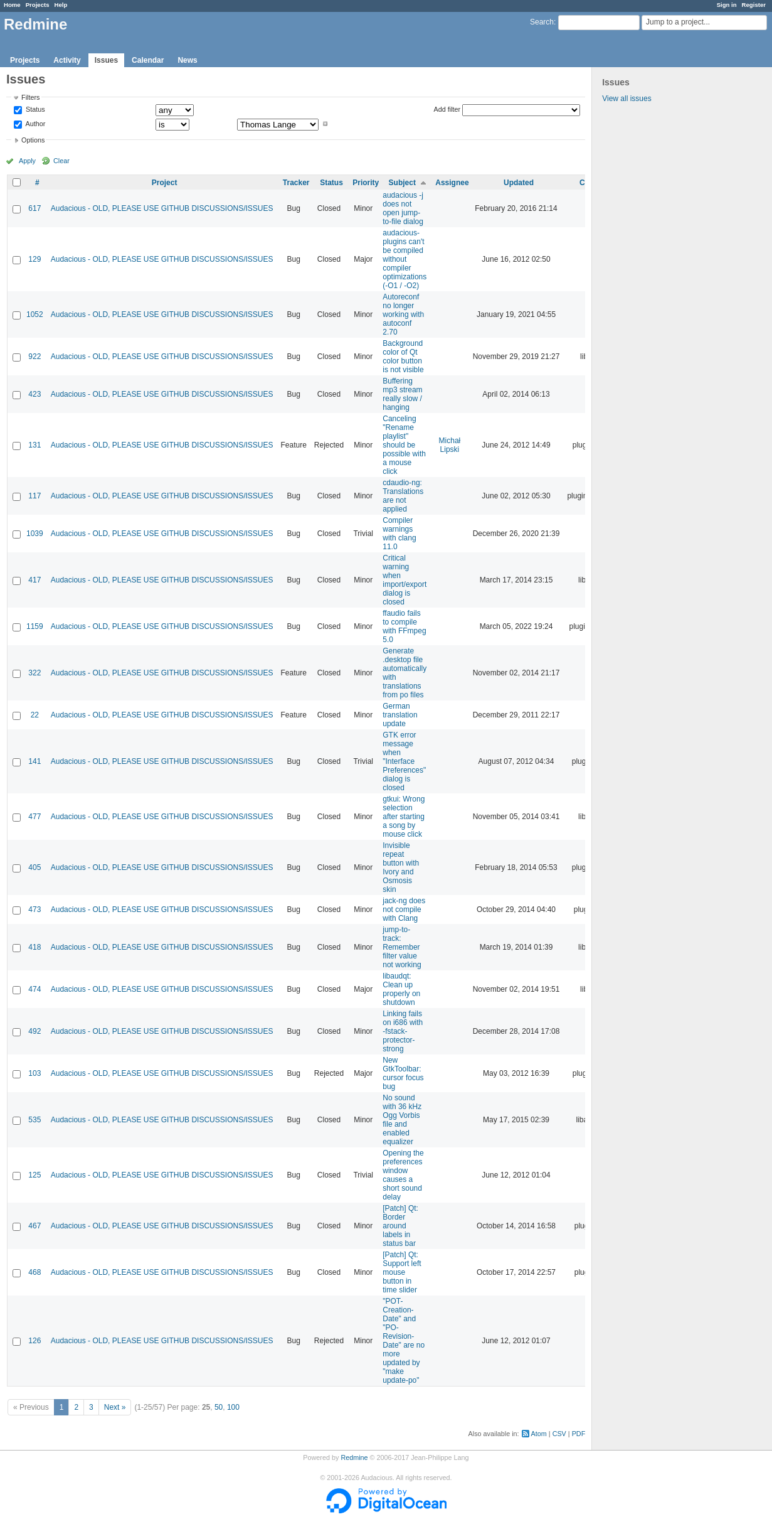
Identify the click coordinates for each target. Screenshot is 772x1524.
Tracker (296, 182)
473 (34, 909)
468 (34, 1272)
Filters (30, 97)
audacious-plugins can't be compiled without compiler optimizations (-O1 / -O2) (404, 259)
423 (34, 394)
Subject (402, 182)
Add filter (447, 109)
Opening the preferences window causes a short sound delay (403, 1175)
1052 (34, 314)
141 (34, 761)
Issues (106, 60)
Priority (365, 182)
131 (34, 445)
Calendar (148, 60)
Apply (27, 160)
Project (164, 182)
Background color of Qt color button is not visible (403, 356)
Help (61, 4)
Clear (61, 160)
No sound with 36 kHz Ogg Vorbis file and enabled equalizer (402, 1119)
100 (233, 1407)
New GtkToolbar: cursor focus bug (403, 1073)
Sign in (727, 4)
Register (754, 4)
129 (34, 259)
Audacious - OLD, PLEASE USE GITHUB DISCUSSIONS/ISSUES (162, 208)
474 (34, 989)
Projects (38, 4)
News (187, 60)
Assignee (451, 182)
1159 (34, 626)
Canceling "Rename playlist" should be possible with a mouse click (404, 445)
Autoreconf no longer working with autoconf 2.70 (403, 314)
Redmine (354, 1457)
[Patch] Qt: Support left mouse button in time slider (402, 1272)
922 (34, 356)
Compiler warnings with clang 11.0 (399, 533)
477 (34, 816)
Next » (115, 1407)
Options (33, 140)
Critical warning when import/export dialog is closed (404, 580)
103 (34, 1073)
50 (218, 1407)
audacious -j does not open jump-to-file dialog (403, 208)
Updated (519, 182)
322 (34, 672)
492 (34, 1031)
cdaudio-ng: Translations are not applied (403, 495)
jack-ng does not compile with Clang (404, 909)
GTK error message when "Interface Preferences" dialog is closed (404, 761)
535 (34, 1119)
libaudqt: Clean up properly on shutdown (401, 989)
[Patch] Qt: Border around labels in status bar (400, 1226)
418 (34, 947)
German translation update (400, 715)
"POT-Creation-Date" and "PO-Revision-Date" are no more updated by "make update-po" (404, 1341)
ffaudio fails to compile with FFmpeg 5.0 (404, 626)
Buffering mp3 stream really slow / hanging (402, 394)
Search (542, 22)
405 (34, 867)
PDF (579, 1433)
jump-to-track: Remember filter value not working (402, 947)
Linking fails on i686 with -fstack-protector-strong (403, 1031)
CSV (559, 1433)
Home (12, 4)
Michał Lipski (450, 445)
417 (34, 580)
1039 (34, 533)
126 (34, 1340)
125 (34, 1175)
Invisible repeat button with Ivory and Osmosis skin (401, 867)
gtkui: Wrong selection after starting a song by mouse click (404, 817)
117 (34, 495)
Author (34, 123)
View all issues (626, 98)
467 (34, 1225)
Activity (66, 60)
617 (34, 208)
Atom (539, 1433)
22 (35, 715)
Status (34, 110)
